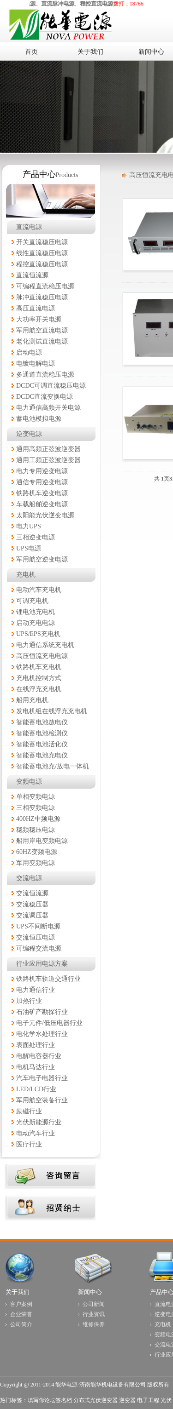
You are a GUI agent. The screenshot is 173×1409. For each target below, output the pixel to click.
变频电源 (29, 781)
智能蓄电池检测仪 (42, 733)
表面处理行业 (35, 1045)
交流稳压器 (32, 904)
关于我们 (18, 1292)
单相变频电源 (35, 796)
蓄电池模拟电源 (38, 418)
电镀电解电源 (35, 363)
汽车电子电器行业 (42, 1078)
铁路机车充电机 (38, 667)
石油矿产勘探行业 (42, 1011)
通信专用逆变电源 (42, 482)
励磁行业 (29, 1111)
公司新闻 (94, 1304)
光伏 (166, 1400)
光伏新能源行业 (38, 1122)
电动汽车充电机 (38, 589)
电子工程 (148, 1400)
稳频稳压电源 (35, 829)
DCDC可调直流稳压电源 (51, 385)
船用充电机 (32, 700)
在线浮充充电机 (38, 689)
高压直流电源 (35, 308)
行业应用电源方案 (42, 963)
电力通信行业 (35, 989)
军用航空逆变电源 (42, 559)
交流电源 (29, 878)
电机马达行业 (35, 1067)
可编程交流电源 (38, 948)
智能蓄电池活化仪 (42, 744)
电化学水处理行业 (42, 1034)
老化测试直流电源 (42, 341)
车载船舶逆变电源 (42, 504)
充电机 (26, 574)
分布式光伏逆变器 (95, 1400)
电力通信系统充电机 (45, 644)
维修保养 (94, 1324)
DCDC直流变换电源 (44, 396)
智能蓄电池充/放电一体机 (52, 766)
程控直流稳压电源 (42, 264)
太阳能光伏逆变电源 (45, 515)
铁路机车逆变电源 (42, 493)
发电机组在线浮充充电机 (51, 711)
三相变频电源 (35, 807)
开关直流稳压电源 (42, 242)
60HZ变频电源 (36, 851)
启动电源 (29, 352)
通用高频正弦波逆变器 (48, 449)
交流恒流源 (32, 893)
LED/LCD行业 (36, 1089)
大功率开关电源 (38, 319)
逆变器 (127, 1400)
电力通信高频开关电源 (48, 407)
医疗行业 (29, 1144)
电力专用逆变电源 (42, 471)
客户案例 (21, 1304)
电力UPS (28, 526)
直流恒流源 (32, 275)
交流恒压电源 (35, 937)
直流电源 (29, 226)
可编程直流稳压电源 (45, 286)
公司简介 (21, 1324)
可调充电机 (32, 600)
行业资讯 (94, 1314)
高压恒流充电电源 (42, 656)
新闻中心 (90, 1292)
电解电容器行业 (38, 1056)
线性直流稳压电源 (42, 253)
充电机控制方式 (38, 678)
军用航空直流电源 (42, 330)
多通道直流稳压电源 (45, 374)
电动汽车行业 (35, 1133)
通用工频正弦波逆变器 (48, 460)
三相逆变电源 (35, 537)
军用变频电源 (35, 862)
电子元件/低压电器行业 (49, 1023)
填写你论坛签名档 (50, 1400)
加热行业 (29, 1000)
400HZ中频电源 (38, 818)
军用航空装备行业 (42, 1100)
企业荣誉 (21, 1314)
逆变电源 (29, 433)
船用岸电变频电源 (42, 840)
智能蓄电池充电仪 (42, 755)
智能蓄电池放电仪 (42, 722)
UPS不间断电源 (38, 926)
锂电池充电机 (35, 611)
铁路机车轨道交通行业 (48, 978)
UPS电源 (28, 548)
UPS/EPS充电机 (38, 633)
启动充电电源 (35, 622)
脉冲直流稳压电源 (42, 297)
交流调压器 (32, 915)
